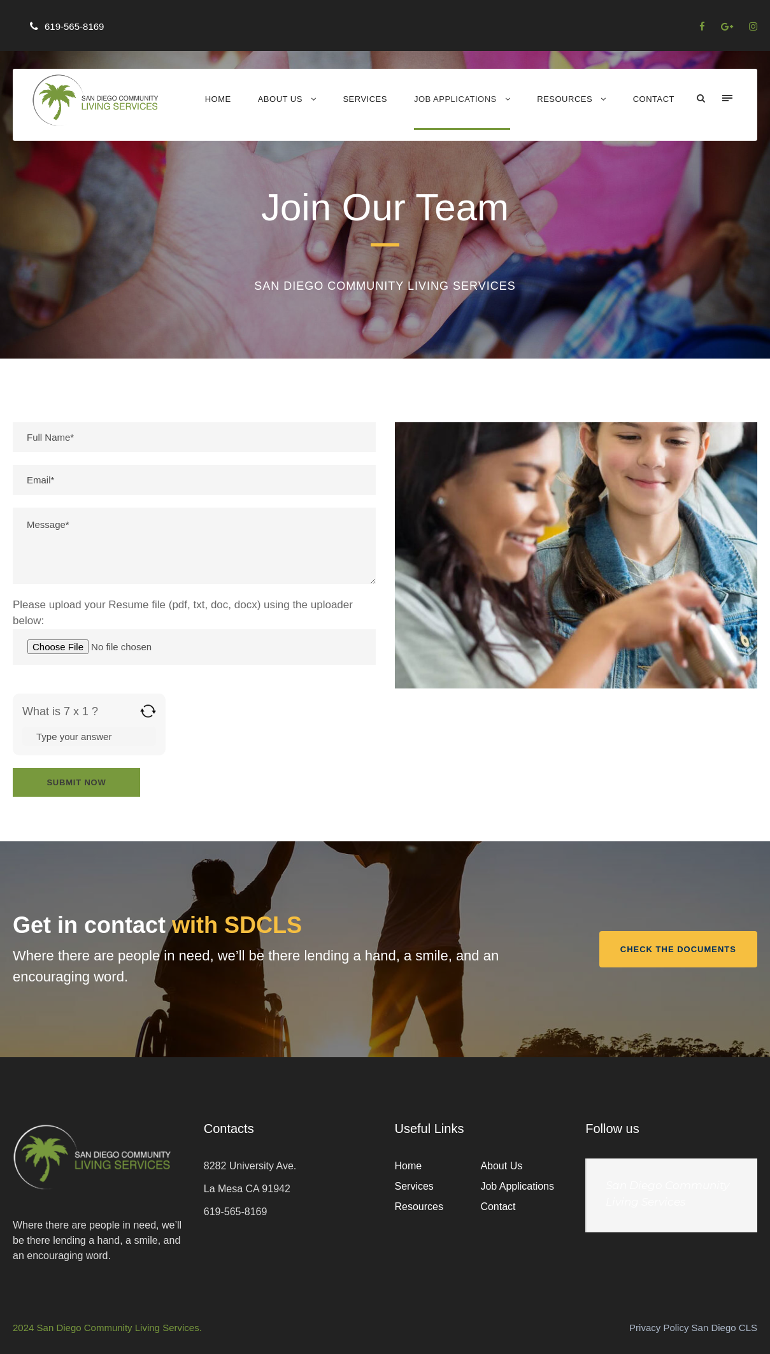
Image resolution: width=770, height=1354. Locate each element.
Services (365, 99)
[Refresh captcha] (148, 711)
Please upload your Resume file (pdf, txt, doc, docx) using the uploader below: (194, 632)
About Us (280, 99)
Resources (564, 99)
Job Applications (455, 99)
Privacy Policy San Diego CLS (693, 1327)
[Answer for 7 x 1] (89, 736)
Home (218, 99)
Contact (653, 99)
